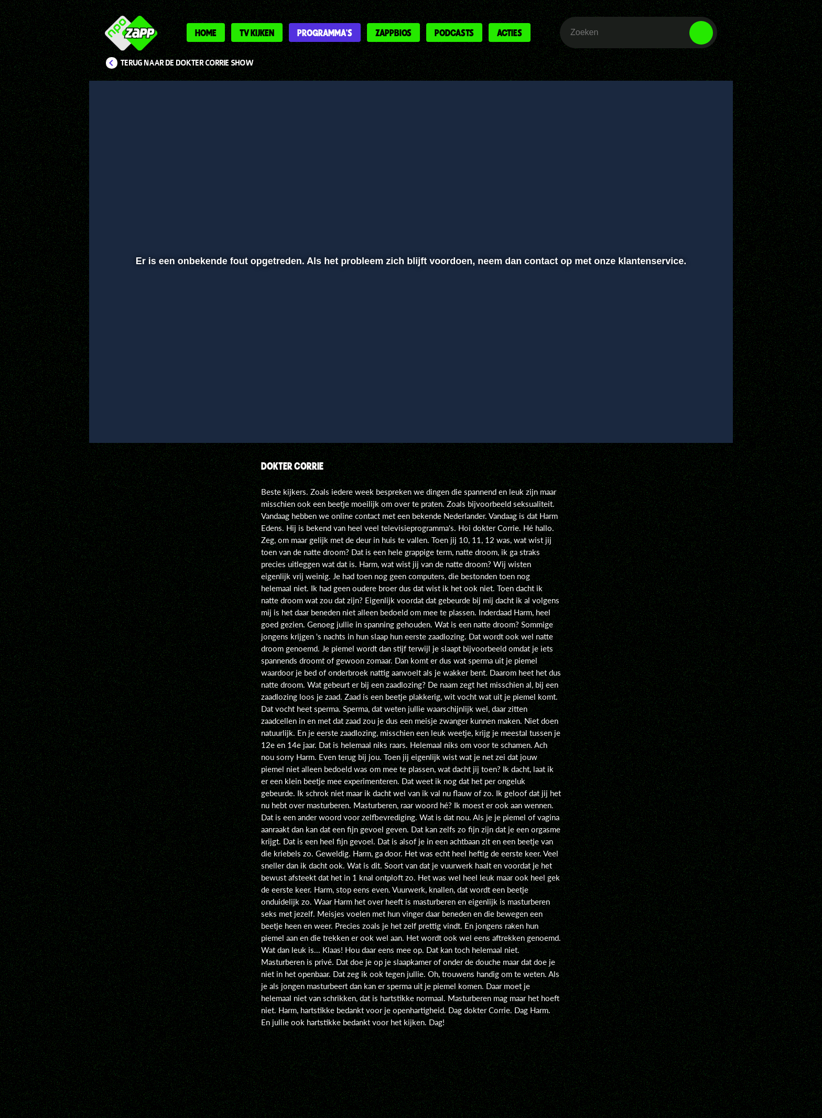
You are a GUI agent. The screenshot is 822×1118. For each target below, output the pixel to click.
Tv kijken (257, 32)
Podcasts (454, 32)
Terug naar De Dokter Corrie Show (187, 63)
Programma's (324, 32)
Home (206, 32)
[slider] (410, 385)
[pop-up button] (668, 407)
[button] (131, 407)
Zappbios (393, 32)
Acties (509, 32)
